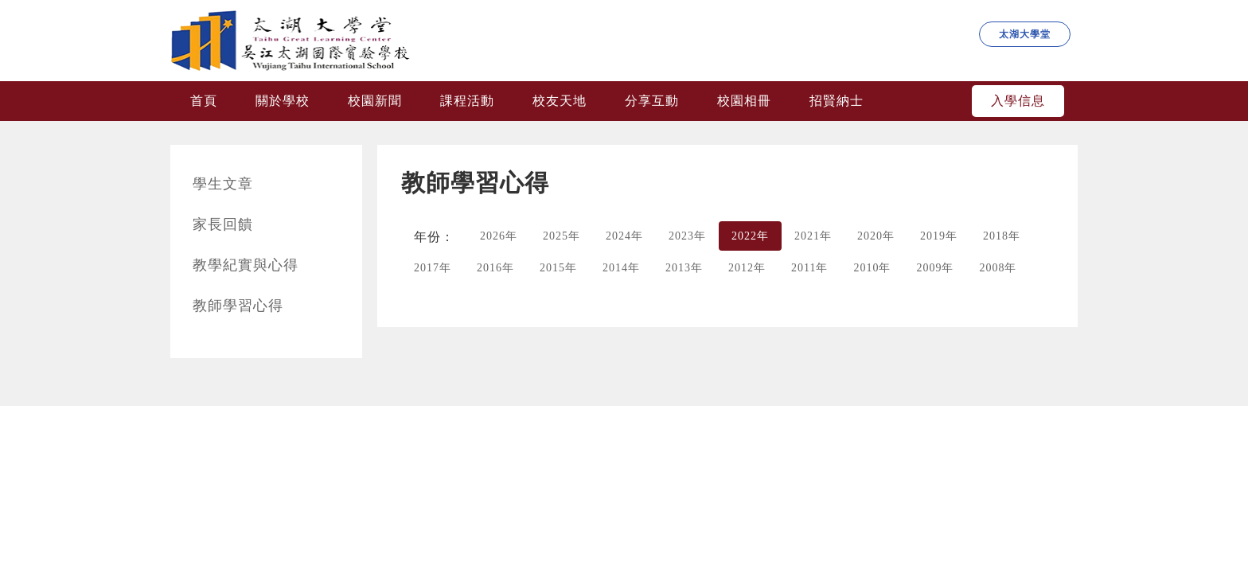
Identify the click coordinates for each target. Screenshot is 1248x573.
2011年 (809, 268)
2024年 (624, 236)
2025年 (561, 236)
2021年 (813, 236)
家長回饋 (223, 224)
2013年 (684, 268)
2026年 (498, 236)
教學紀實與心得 (245, 265)
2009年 (935, 268)
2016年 (495, 268)
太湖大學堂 (1025, 34)
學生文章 (223, 184)
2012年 (747, 268)
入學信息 (1018, 100)
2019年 (938, 236)
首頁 (203, 100)
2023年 (687, 236)
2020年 (876, 236)
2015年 (558, 268)
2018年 (1001, 236)
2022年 (750, 236)
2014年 (621, 268)
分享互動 (652, 100)
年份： (434, 237)
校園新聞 (375, 100)
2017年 (432, 268)
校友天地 (559, 100)
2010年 (872, 268)
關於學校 (282, 100)
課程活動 (467, 100)
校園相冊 (744, 100)
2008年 (997, 268)
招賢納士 (836, 100)
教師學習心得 (238, 306)
